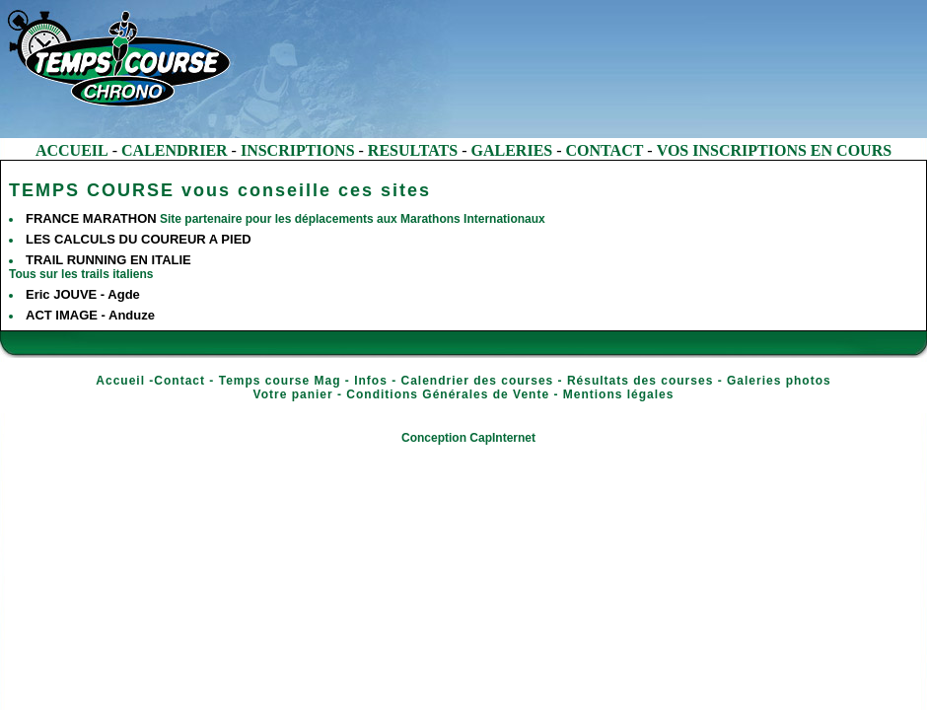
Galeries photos (779, 381)
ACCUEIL (72, 150)
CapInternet (502, 438)
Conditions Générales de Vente (447, 394)
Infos (371, 381)
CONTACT (605, 150)
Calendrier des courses (477, 381)
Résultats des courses (640, 381)
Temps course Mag (280, 381)
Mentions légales (619, 394)
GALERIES (512, 150)
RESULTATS (413, 150)
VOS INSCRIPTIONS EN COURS (774, 150)
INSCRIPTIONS (298, 150)
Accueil (120, 381)
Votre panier (293, 394)
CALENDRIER (174, 150)
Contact (179, 381)
